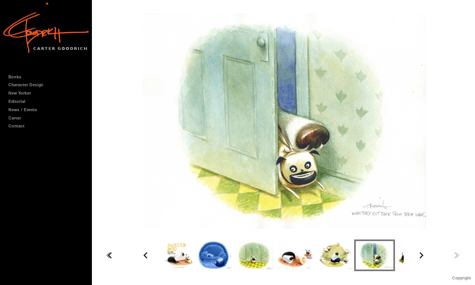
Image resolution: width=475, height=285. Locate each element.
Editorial (16, 101)
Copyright (461, 278)
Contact (16, 126)
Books (17, 77)
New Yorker (19, 93)
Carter (14, 118)
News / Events (22, 109)
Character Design (28, 84)
